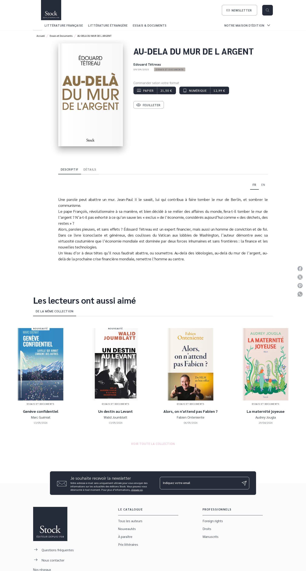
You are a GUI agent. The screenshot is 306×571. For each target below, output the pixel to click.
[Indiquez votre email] (199, 483)
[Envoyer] (244, 483)
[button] (239, 10)
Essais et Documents (61, 35)
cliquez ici (137, 489)
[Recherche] (267, 10)
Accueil (41, 35)
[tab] (37, 25)
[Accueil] (51, 10)
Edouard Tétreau (147, 64)
